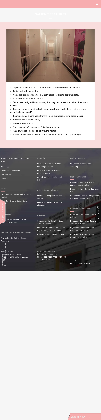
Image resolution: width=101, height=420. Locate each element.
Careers (4, 178)
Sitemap (87, 263)
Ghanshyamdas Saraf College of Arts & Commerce (51, 222)
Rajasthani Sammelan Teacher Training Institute (83, 222)
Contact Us (6, 175)
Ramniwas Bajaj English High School (49, 178)
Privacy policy (76, 263)
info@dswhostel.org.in (46, 254)
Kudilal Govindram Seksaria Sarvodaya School (49, 165)
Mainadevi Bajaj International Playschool (50, 203)
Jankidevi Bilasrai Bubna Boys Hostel (14, 202)
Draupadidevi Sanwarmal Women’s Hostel (16, 195)
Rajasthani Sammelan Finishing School (84, 215)
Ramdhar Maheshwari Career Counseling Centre (13, 220)
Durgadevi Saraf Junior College (50, 234)
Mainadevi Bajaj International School (50, 197)
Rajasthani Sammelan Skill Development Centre (82, 229)
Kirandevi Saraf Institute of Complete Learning (82, 235)
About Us (5, 167)
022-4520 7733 (50, 257)
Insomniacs (3, 252)
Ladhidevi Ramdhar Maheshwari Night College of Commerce (51, 229)
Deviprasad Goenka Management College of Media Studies (84, 197)
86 (48, 260)
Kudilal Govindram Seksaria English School (49, 171)
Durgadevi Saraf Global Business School (84, 190)
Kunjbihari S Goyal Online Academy (81, 165)
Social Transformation (10, 171)
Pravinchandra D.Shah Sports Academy (14, 239)
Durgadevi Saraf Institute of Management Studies (82, 183)
